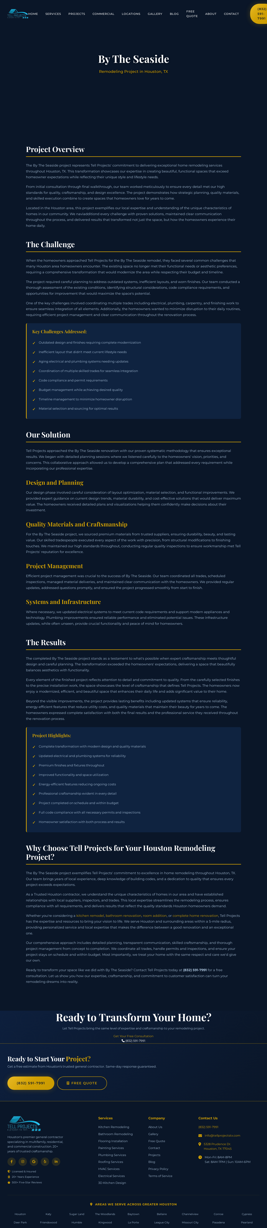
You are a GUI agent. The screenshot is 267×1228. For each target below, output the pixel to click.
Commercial (103, 14)
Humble (77, 1222)
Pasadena (218, 1222)
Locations (131, 14)
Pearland (247, 1222)
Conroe (218, 1214)
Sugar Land (76, 1214)
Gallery (155, 14)
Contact (231, 14)
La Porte (133, 1222)
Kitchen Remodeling (113, 1127)
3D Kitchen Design (112, 1183)
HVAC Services (109, 1169)
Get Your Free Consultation (133, 1036)
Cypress (247, 1214)
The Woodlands (105, 1214)
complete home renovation (195, 916)
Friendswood (48, 1222)
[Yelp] (45, 1162)
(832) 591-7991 (31, 1083)
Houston (20, 1214)
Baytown (133, 1214)
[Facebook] (11, 1162)
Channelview (190, 1214)
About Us (155, 1127)
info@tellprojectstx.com (222, 1135)
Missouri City (190, 1222)
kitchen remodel (90, 916)
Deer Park (20, 1222)
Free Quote (192, 14)
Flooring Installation (113, 1141)
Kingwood (105, 1222)
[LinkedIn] (56, 1162)
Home (33, 14)
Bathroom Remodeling (115, 1134)
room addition (155, 916)
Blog (174, 14)
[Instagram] (23, 1162)
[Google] (34, 1162)
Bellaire (162, 1214)
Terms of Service (160, 1176)
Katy (48, 1214)
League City (161, 1222)
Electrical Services (111, 1176)
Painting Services (111, 1148)
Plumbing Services (112, 1155)
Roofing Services (110, 1162)
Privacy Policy (158, 1169)
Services (53, 14)
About (211, 14)
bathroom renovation (123, 916)
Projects (76, 14)
